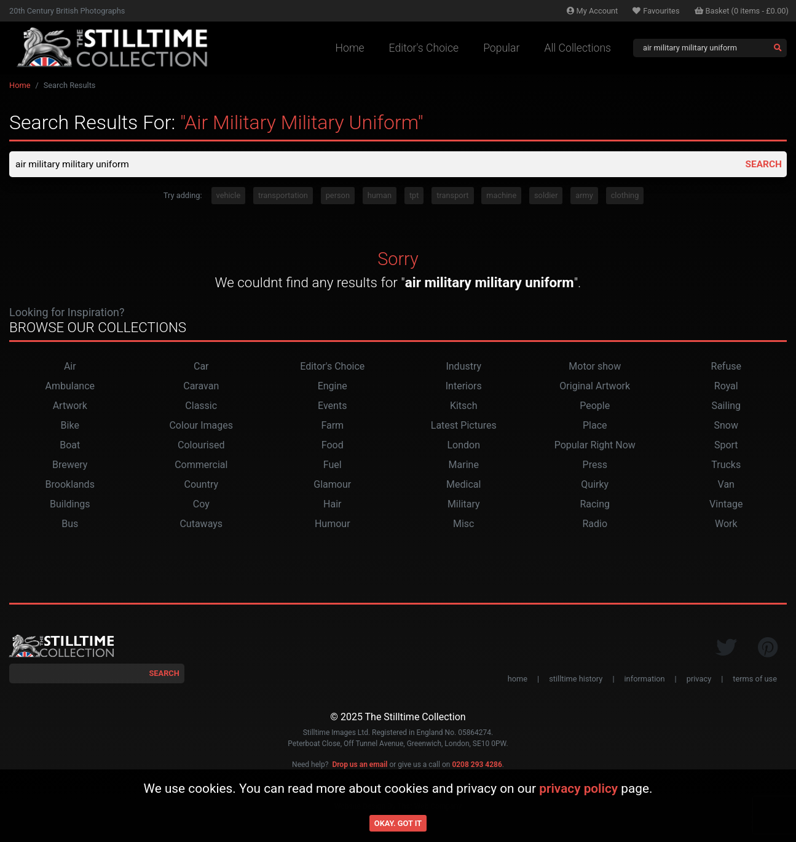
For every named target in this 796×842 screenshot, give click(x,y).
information (645, 680)
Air (70, 367)
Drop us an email (359, 765)
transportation (283, 196)
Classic (201, 407)
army (584, 196)
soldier (546, 196)
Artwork (70, 407)
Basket (742, 10)
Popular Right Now (595, 446)
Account (592, 10)
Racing (595, 505)
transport (452, 196)
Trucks (726, 466)
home (517, 680)
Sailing (726, 407)
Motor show (595, 367)
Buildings (70, 505)
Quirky (595, 485)
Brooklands (70, 485)
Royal (726, 387)
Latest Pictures (464, 426)
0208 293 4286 (477, 765)
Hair (332, 505)
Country (201, 485)
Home (350, 48)
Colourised (201, 446)
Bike (70, 426)
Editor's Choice (424, 48)
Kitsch (464, 407)
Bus (69, 525)
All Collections (577, 48)
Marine (464, 466)
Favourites (655, 10)
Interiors (464, 387)
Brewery (69, 466)
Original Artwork (594, 387)
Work (726, 525)
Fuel (332, 466)
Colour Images (201, 426)
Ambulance (70, 387)
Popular (501, 48)
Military (463, 505)
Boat (70, 446)
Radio (594, 525)
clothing (625, 196)
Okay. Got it (398, 823)
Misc (464, 525)
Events (332, 407)
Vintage (726, 505)
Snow (726, 426)
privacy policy (578, 788)
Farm (332, 426)
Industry (463, 367)
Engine (332, 387)
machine (501, 196)
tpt (414, 196)
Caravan (201, 387)
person (338, 196)
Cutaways (201, 525)
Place (595, 426)
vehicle (228, 196)
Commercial (201, 466)
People (595, 407)
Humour (332, 525)
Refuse (726, 367)
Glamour (332, 485)
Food (332, 446)
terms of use (755, 680)
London (463, 446)
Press (595, 466)
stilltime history (575, 680)
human (380, 196)
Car (201, 367)
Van (726, 485)
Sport (726, 446)
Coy (201, 505)
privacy (699, 680)
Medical (463, 485)
